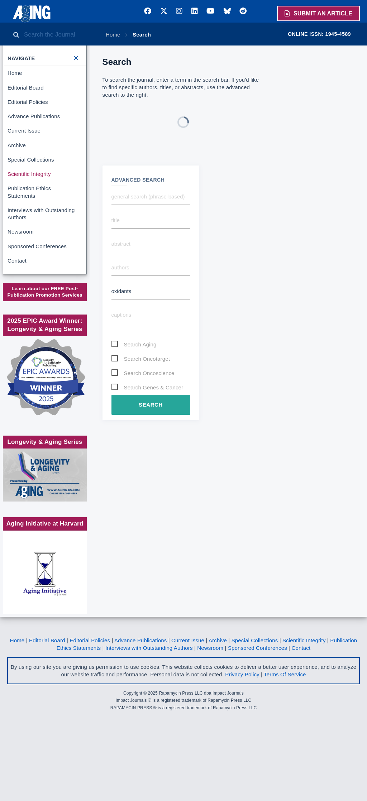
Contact (17, 261)
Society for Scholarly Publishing (44, 337)
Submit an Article (317, 13)
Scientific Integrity (29, 174)
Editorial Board (26, 88)
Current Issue (24, 131)
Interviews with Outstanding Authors (41, 213)
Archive (17, 145)
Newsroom (21, 232)
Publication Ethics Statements (29, 191)
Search (142, 35)
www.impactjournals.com (44, 301)
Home (113, 35)
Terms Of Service (285, 740)
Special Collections (31, 160)
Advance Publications (34, 116)
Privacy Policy (242, 740)
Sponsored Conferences (37, 246)
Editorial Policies (28, 102)
